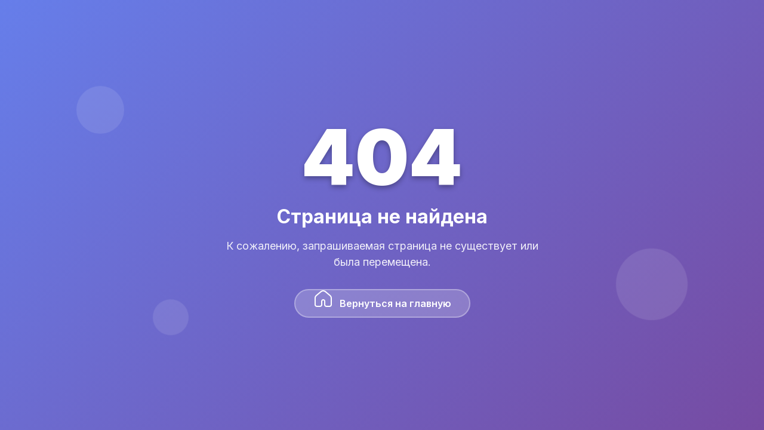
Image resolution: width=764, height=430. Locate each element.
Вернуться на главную (382, 299)
